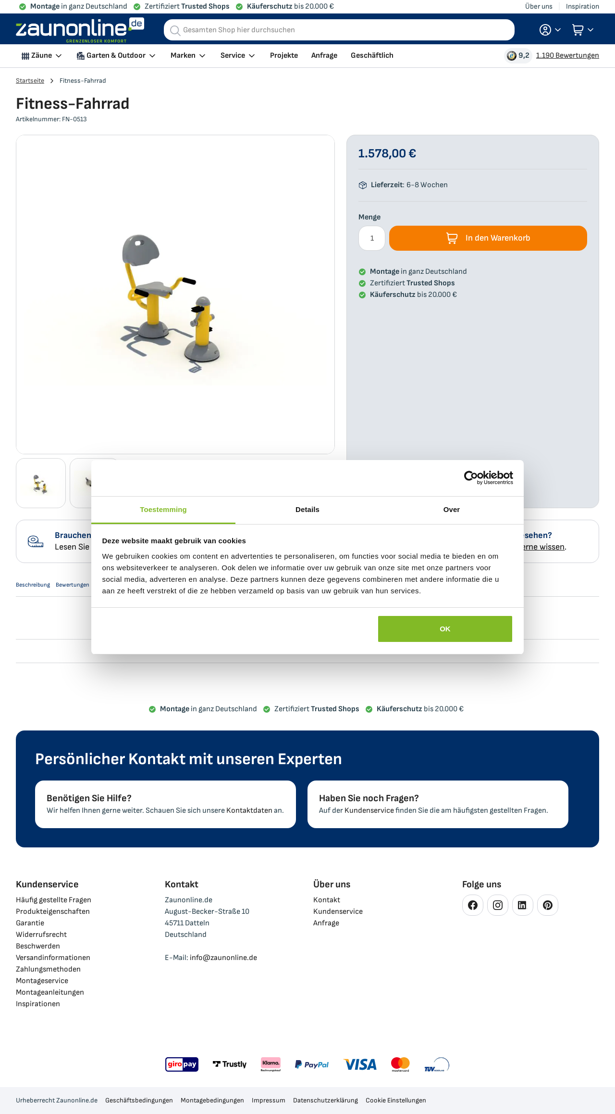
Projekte (284, 55)
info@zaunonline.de (223, 957)
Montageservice (42, 981)
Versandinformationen (53, 957)
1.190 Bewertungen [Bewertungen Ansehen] (567, 55)
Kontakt (326, 900)
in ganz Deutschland (78, 6)
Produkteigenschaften (53, 911)
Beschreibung (38, 587)
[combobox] (339, 29)
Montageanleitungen (50, 992)
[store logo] (80, 30)
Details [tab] (307, 509)
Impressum (268, 1100)
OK (445, 629)
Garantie (30, 923)
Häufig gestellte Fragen (53, 900)
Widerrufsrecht (41, 934)
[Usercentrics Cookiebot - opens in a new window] (471, 478)
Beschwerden (38, 946)
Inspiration (582, 6)
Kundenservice (369, 810)
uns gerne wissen (533, 547)
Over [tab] (451, 509)
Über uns (539, 6)
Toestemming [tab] (163, 509)
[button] (550, 29)
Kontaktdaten (249, 810)
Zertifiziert (187, 6)
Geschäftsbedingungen (139, 1100)
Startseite (30, 81)
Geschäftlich (372, 55)
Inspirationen (38, 1004)
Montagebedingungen (212, 1100)
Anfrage (324, 55)
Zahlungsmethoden (48, 969)
